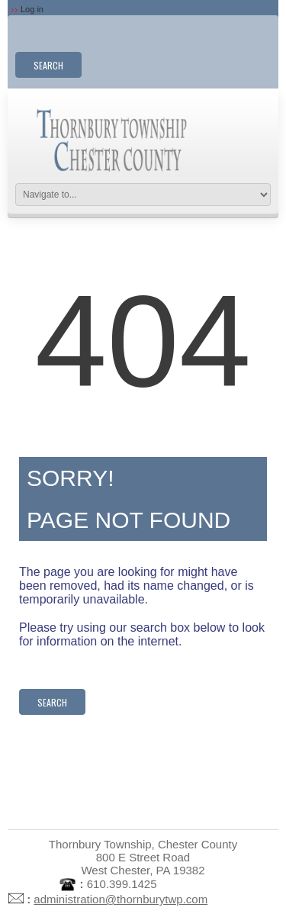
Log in (32, 9)
